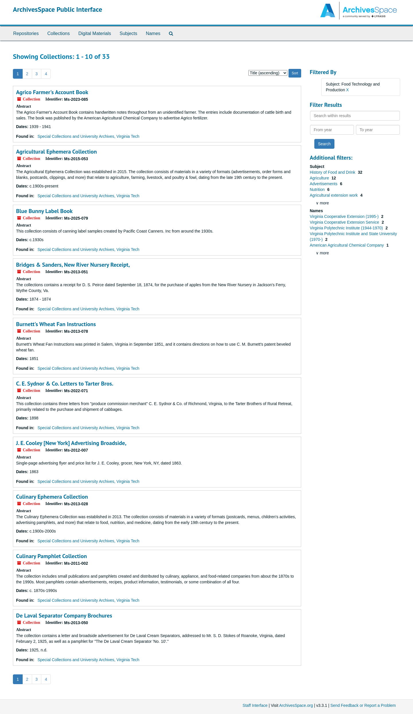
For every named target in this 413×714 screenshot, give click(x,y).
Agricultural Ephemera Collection (56, 151)
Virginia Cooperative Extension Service (345, 222)
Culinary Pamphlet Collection (51, 556)
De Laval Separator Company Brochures (64, 615)
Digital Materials (94, 33)
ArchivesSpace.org (296, 705)
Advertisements (324, 183)
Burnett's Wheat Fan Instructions (56, 324)
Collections (58, 33)
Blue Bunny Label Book (44, 211)
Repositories (26, 33)
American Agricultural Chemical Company (347, 245)
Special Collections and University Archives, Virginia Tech (88, 136)
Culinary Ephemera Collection (52, 496)
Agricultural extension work (334, 195)
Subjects (128, 33)
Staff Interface (255, 705)
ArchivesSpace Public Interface (57, 9)
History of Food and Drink (333, 172)
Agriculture (320, 178)
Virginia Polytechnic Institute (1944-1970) (347, 228)
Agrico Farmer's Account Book (52, 92)
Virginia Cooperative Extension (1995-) (345, 216)
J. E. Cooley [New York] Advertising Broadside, (71, 443)
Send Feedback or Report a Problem (363, 705)
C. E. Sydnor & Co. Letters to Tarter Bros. (64, 383)
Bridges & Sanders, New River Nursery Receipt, (73, 264)
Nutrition (318, 189)
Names (153, 33)
